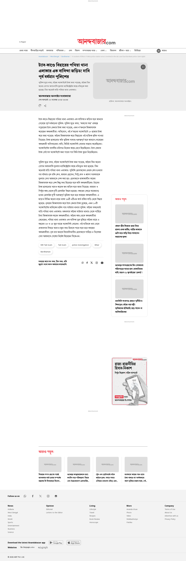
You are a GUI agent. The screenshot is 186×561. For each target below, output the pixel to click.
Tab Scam (62, 245)
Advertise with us (171, 516)
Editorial (49, 509)
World (10, 519)
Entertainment (13, 525)
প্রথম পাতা (23, 51)
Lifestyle (92, 509)
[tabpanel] (129, 381)
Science (11, 532)
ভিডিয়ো (137, 51)
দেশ (70, 51)
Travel (91, 512)
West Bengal (54, 56)
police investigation (80, 245)
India (10, 516)
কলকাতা (49, 51)
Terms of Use (170, 509)
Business (11, 529)
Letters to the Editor (54, 512)
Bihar (97, 245)
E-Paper (22, 42)
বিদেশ (77, 51)
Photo (129, 512)
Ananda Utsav (132, 509)
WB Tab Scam (46, 245)
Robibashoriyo (132, 519)
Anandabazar (43, 56)
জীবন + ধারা (125, 51)
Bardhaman (65, 56)
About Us (168, 512)
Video (129, 516)
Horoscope (93, 522)
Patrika (129, 522)
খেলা (104, 51)
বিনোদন (113, 51)
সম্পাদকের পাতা (90, 51)
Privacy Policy (170, 519)
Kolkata (11, 509)
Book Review (94, 519)
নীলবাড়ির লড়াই (37, 51)
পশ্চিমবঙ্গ (61, 51)
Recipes (92, 516)
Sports (10, 522)
